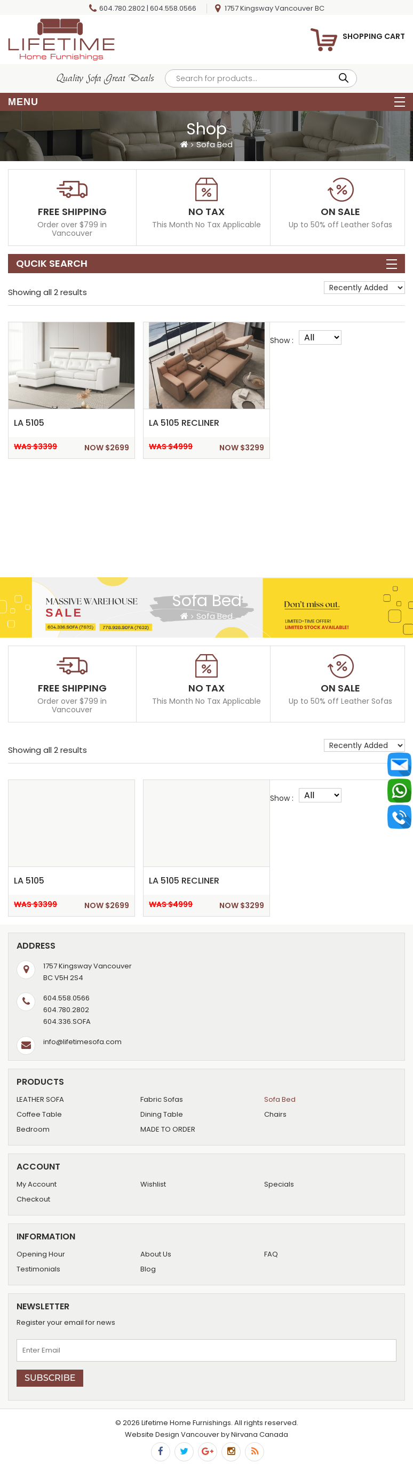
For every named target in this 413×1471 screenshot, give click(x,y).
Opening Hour (41, 1254)
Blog (148, 1269)
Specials (279, 1184)
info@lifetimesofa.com (82, 1042)
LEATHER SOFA (40, 1099)
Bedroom (33, 1129)
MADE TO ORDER (167, 1129)
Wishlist (153, 1184)
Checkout (33, 1199)
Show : (281, 340)
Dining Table (161, 1114)
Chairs (275, 1114)
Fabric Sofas (161, 1099)
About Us (155, 1254)
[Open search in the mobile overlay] (261, 78)
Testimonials (38, 1269)
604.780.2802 (122, 8)
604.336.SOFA (67, 1021)
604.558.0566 (173, 8)
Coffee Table (39, 1114)
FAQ (271, 1254)
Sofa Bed (280, 1099)
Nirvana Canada (259, 1434)
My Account (37, 1184)
